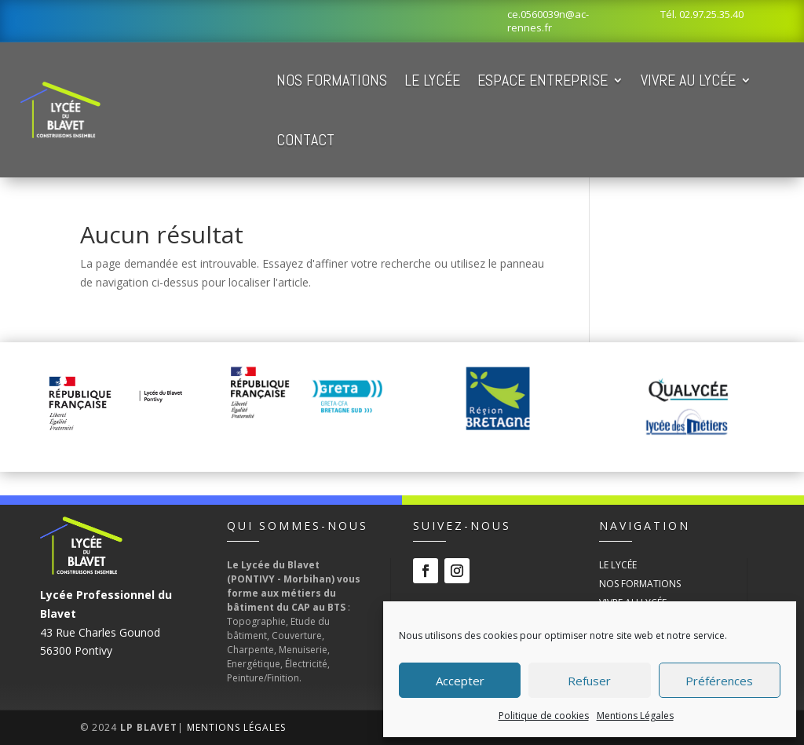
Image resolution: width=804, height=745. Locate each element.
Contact (305, 140)
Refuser (589, 680)
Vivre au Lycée (688, 80)
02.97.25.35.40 (711, 14)
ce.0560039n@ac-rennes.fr (548, 21)
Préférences (719, 680)
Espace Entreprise (542, 80)
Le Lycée (432, 80)
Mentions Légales (635, 715)
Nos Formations (331, 80)
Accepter (460, 680)
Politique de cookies (544, 715)
